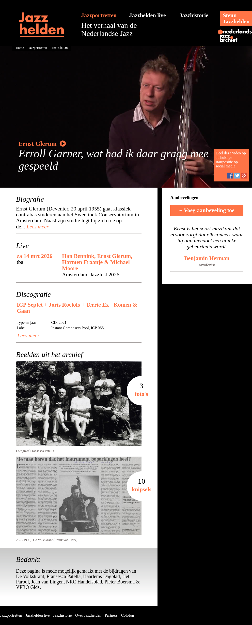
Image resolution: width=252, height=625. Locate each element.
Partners (111, 615)
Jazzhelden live (147, 15)
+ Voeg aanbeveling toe (207, 210)
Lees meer (36, 226)
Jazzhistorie (193, 15)
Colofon (127, 615)
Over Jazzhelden (88, 615)
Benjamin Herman (206, 258)
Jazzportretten (99, 15)
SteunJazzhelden (236, 18)
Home (20, 48)
